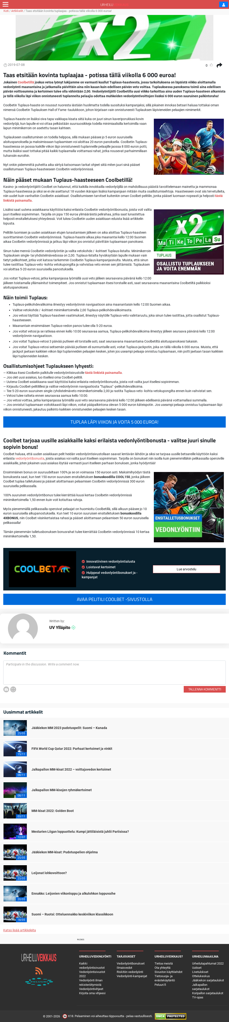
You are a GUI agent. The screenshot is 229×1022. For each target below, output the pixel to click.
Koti (6, 11)
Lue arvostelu (186, 569)
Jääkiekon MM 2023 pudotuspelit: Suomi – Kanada (69, 728)
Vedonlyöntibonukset (130, 963)
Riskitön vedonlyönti (130, 972)
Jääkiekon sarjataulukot (208, 980)
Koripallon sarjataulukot (207, 993)
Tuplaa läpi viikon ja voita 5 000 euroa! (114, 421)
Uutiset (196, 967)
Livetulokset (200, 972)
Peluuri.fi (160, 984)
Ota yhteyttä (162, 967)
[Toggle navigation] (5, 4)
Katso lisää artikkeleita (19, 930)
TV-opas (197, 997)
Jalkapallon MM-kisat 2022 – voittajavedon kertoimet (71, 769)
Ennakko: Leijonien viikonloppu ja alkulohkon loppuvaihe (74, 893)
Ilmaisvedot (124, 967)
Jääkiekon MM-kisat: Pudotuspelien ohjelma (65, 852)
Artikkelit (17, 11)
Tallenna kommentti (204, 689)
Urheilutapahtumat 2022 (208, 963)
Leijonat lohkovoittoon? (49, 873)
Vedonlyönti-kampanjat (132, 976)
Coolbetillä (26, 82)
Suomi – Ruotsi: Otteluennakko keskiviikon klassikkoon (72, 914)
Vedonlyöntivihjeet (91, 989)
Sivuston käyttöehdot (168, 972)
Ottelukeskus (201, 976)
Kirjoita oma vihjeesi (92, 993)
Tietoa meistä (164, 963)
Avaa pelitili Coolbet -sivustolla (114, 599)
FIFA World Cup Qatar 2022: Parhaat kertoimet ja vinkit (72, 748)
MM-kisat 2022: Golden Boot (53, 811)
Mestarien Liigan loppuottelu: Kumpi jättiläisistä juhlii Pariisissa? (80, 831)
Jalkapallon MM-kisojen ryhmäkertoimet (62, 790)
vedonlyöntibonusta (29, 458)
